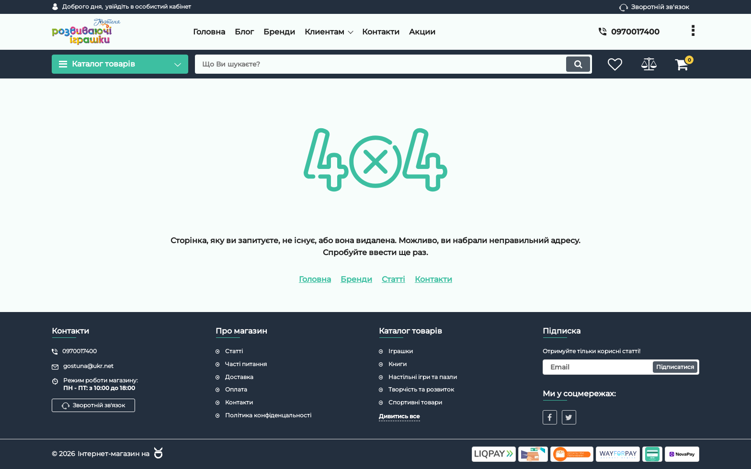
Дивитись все (399, 416)
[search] (393, 64)
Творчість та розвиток (421, 389)
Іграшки (400, 351)
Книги (397, 364)
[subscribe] (621, 367)
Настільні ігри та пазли (422, 376)
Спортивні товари (415, 402)
